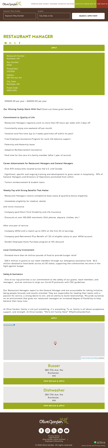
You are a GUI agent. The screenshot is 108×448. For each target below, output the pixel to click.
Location (40, 11)
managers (54, 4)
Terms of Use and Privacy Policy (93, 446)
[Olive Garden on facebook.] (41, 430)
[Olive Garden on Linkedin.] (60, 430)
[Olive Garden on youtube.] (66, 430)
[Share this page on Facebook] (20, 43)
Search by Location (66, 4)
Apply (54, 48)
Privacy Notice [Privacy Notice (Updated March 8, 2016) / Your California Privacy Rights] (54, 436)
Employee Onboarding (54, 441)
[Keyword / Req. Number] (19, 16)
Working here (36, 4)
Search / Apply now (88, 16)
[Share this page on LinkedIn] (10, 43)
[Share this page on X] (15, 43)
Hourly (46, 4)
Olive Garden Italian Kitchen (54, 439)
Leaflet (83, 358)
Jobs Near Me (102, 4)
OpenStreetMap (93, 358)
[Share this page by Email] (6, 43)
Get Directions (9, 325)
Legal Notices (54, 437)
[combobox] (54, 16)
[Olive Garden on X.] (54, 430)
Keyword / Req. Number (11, 11)
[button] (67, 16)
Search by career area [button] (85, 4)
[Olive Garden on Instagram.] (47, 430)
